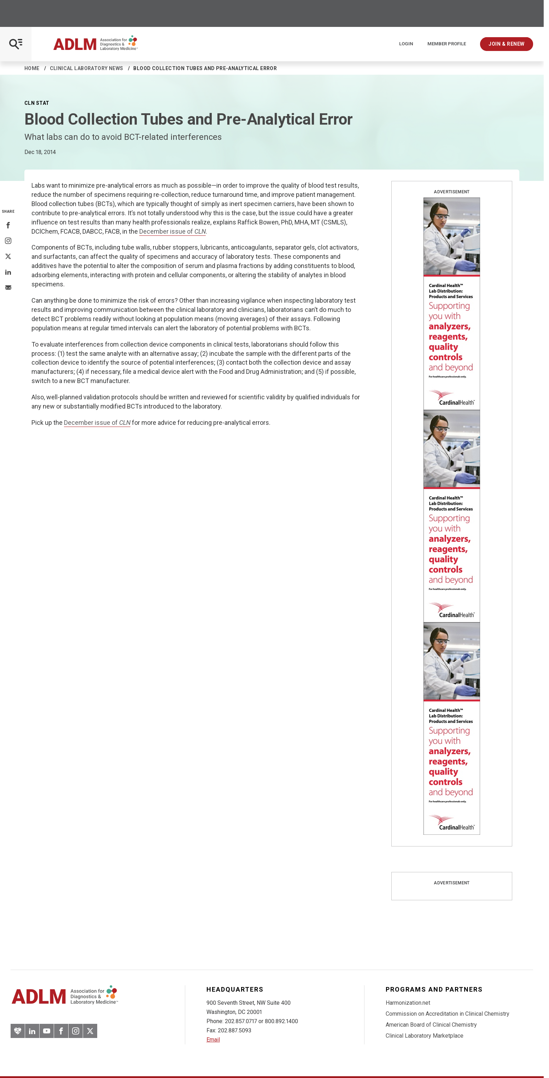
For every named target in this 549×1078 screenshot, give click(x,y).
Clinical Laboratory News (86, 68)
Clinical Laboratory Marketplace (424, 1035)
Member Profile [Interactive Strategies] (446, 43)
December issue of (172, 231)
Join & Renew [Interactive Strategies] (507, 44)
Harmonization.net (408, 1002)
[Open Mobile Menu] (15, 44)
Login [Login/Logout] (406, 43)
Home (32, 68)
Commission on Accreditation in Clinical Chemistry (447, 1013)
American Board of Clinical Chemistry (431, 1024)
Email (213, 1039)
